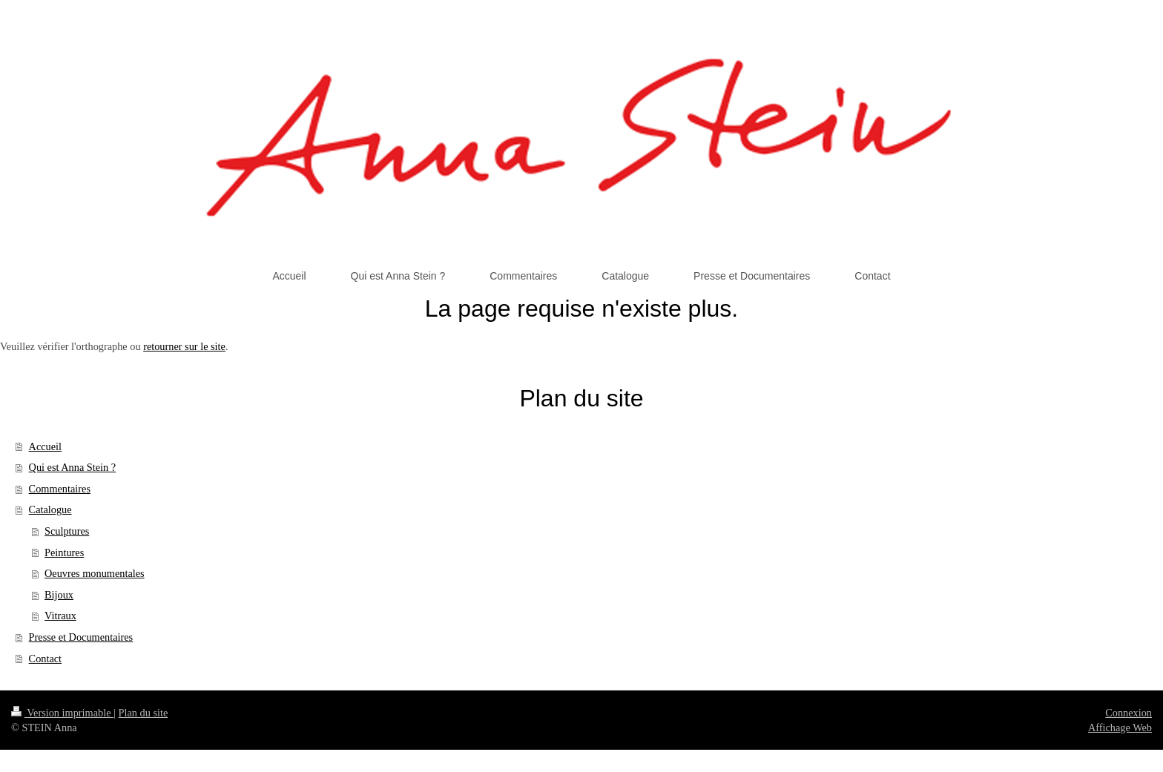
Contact (45, 658)
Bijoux (59, 595)
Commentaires (59, 489)
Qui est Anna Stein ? (72, 467)
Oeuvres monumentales (95, 573)
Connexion (1128, 713)
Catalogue (50, 509)
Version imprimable (62, 713)
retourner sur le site (184, 346)
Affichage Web (1120, 727)
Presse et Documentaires (81, 637)
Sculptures (67, 531)
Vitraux (60, 615)
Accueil (45, 446)
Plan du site (143, 713)
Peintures (64, 552)
